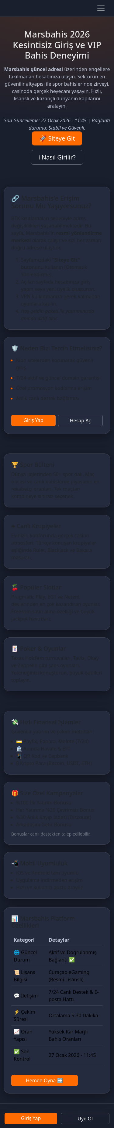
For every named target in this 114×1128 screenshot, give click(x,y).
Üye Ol (85, 1118)
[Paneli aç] (101, 8)
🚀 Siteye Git (57, 138)
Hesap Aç (80, 420)
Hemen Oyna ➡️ (44, 1080)
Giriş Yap (33, 420)
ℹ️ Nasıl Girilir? (56, 157)
